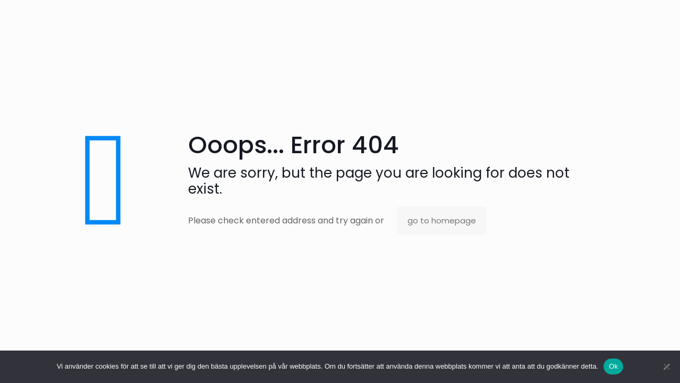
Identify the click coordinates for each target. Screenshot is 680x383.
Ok (613, 366)
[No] (666, 366)
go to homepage (441, 220)
